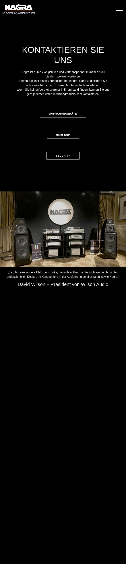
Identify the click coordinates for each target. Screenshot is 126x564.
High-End (63, 134)
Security (63, 155)
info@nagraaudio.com (67, 94)
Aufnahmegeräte (63, 113)
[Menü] (119, 8)
